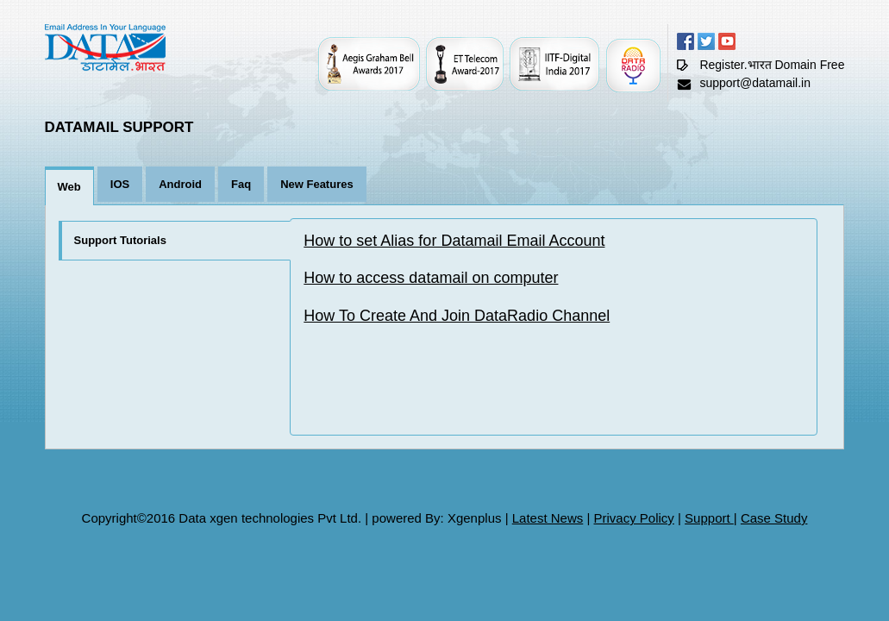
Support (709, 518)
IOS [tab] (119, 184)
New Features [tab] (317, 184)
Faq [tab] (241, 184)
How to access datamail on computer (431, 277)
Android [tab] (180, 184)
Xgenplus (475, 518)
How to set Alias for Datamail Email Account (454, 240)
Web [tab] (69, 186)
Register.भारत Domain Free (771, 65)
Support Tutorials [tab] (120, 240)
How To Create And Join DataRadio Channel (457, 315)
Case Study (774, 518)
